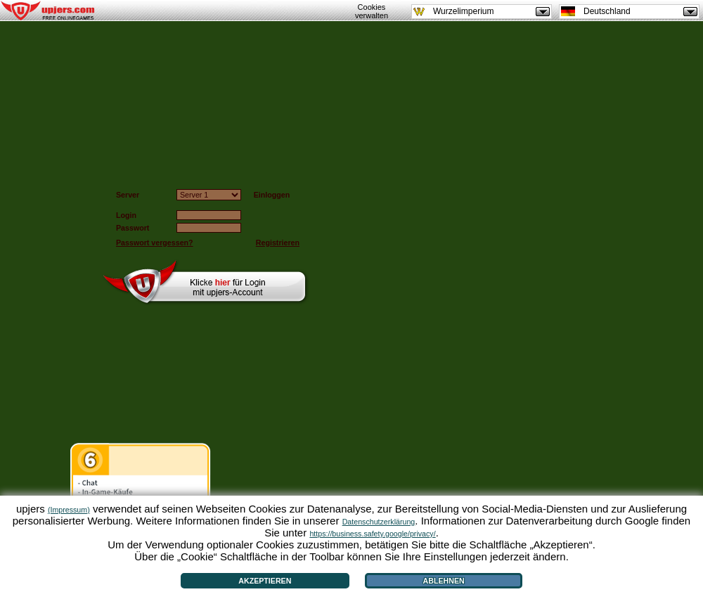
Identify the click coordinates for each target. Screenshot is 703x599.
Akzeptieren (264, 581)
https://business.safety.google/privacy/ (372, 533)
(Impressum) (69, 509)
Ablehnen (444, 581)
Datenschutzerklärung (378, 521)
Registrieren (277, 242)
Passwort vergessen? (154, 242)
